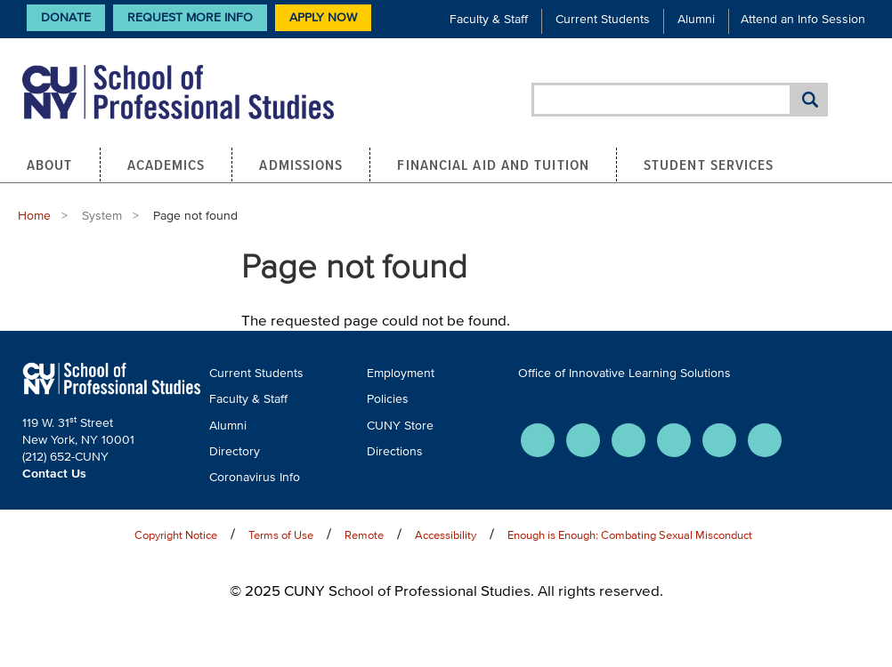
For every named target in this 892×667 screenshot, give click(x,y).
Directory (234, 451)
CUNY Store (400, 425)
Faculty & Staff (489, 19)
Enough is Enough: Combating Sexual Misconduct (629, 535)
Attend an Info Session (803, 19)
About (50, 165)
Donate (66, 17)
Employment (400, 373)
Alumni (696, 19)
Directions (395, 451)
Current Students (602, 19)
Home (34, 215)
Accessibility (445, 535)
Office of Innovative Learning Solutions (624, 373)
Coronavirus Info (254, 477)
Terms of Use (280, 535)
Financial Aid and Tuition (493, 165)
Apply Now (323, 17)
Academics (166, 165)
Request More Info (190, 17)
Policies (388, 399)
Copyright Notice (175, 535)
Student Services (709, 165)
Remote (364, 535)
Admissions (301, 165)
